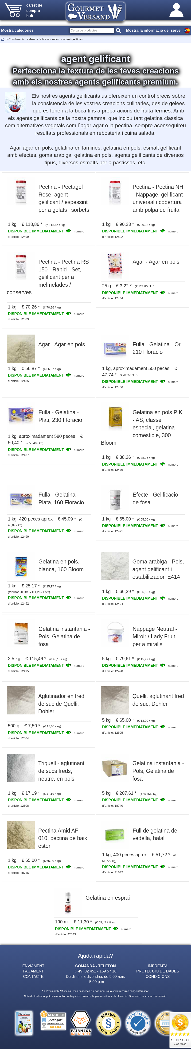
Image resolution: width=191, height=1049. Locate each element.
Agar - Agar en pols (156, 262)
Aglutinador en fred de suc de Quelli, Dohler (61, 703)
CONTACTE (33, 976)
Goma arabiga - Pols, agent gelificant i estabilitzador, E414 (158, 569)
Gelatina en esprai (108, 898)
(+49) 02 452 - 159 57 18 (96, 971)
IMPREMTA (158, 966)
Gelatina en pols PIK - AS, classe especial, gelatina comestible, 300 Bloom (142, 427)
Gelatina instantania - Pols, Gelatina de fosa (64, 636)
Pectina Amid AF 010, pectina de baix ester (62, 838)
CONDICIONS (158, 976)
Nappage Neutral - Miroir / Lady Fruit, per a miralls (155, 636)
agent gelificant (73, 39)
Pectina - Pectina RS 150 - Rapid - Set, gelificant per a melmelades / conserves (48, 277)
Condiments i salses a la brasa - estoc (33, 39)
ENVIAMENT (33, 966)
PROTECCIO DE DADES (157, 971)
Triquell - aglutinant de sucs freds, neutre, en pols (61, 771)
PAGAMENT (33, 971)
